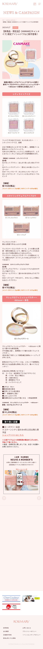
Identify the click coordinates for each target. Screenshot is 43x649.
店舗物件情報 (7, 635)
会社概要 (6, 631)
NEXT (39, 498)
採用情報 (6, 628)
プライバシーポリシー (29, 631)
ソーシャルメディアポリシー (32, 635)
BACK (4, 498)
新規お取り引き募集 (9, 638)
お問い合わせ (27, 628)
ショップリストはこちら (13, 435)
